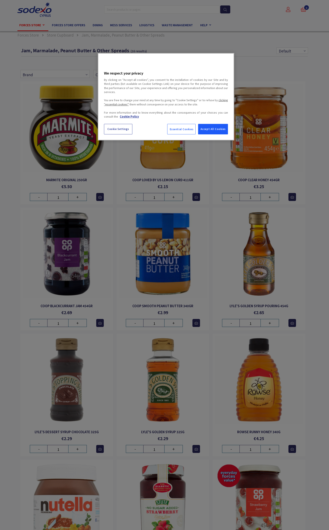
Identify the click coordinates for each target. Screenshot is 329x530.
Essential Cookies (181, 129)
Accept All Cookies (213, 129)
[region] (166, 96)
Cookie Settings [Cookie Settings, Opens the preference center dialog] (118, 129)
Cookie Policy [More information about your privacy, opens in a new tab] (129, 116)
